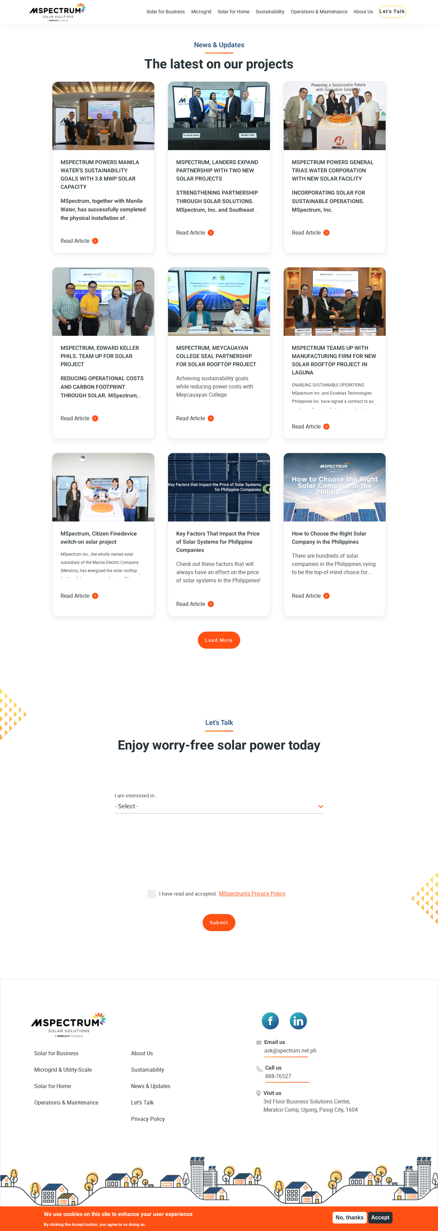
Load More (219, 640)
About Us (363, 11)
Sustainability (270, 11)
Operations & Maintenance (319, 11)
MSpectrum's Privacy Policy (252, 893)
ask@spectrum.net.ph (290, 1050)
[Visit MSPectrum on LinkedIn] (298, 1021)
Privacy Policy (148, 1119)
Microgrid (201, 11)
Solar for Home (233, 11)
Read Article (79, 241)
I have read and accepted (181, 894)
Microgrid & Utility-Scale (63, 1069)
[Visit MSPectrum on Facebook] (270, 1021)
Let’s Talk (142, 1102)
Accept (380, 1217)
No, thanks (350, 1217)
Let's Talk (392, 11)
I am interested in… (136, 795)
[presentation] (219, 859)
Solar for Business (165, 11)
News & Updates (150, 1086)
